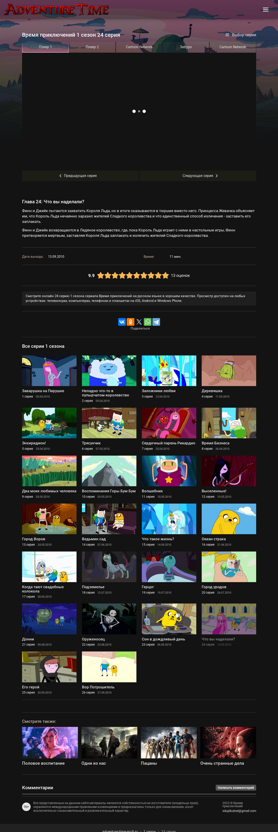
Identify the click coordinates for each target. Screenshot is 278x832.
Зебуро (186, 47)
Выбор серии (240, 35)
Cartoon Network (139, 47)
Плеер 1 (45, 47)
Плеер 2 (92, 47)
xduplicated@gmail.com (239, 810)
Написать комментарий (236, 787)
